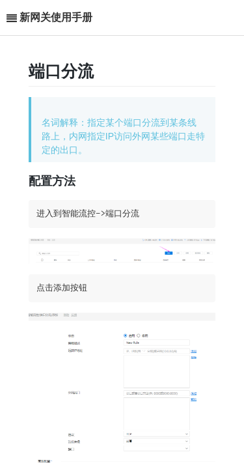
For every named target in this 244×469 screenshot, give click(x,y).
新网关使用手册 (56, 17)
